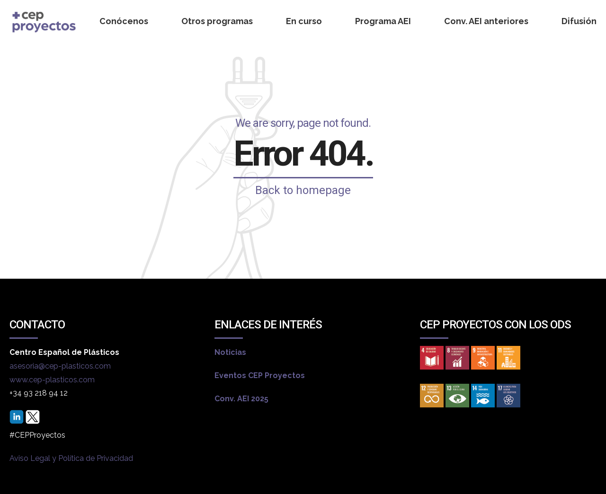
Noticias (230, 352)
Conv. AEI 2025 (241, 398)
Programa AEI (383, 21)
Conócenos (123, 21)
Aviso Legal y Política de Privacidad (71, 458)
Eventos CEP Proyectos (259, 375)
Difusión (579, 21)
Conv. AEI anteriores (486, 21)
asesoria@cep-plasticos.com (60, 366)
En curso (304, 21)
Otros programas (217, 21)
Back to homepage (303, 190)
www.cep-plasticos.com (52, 379)
